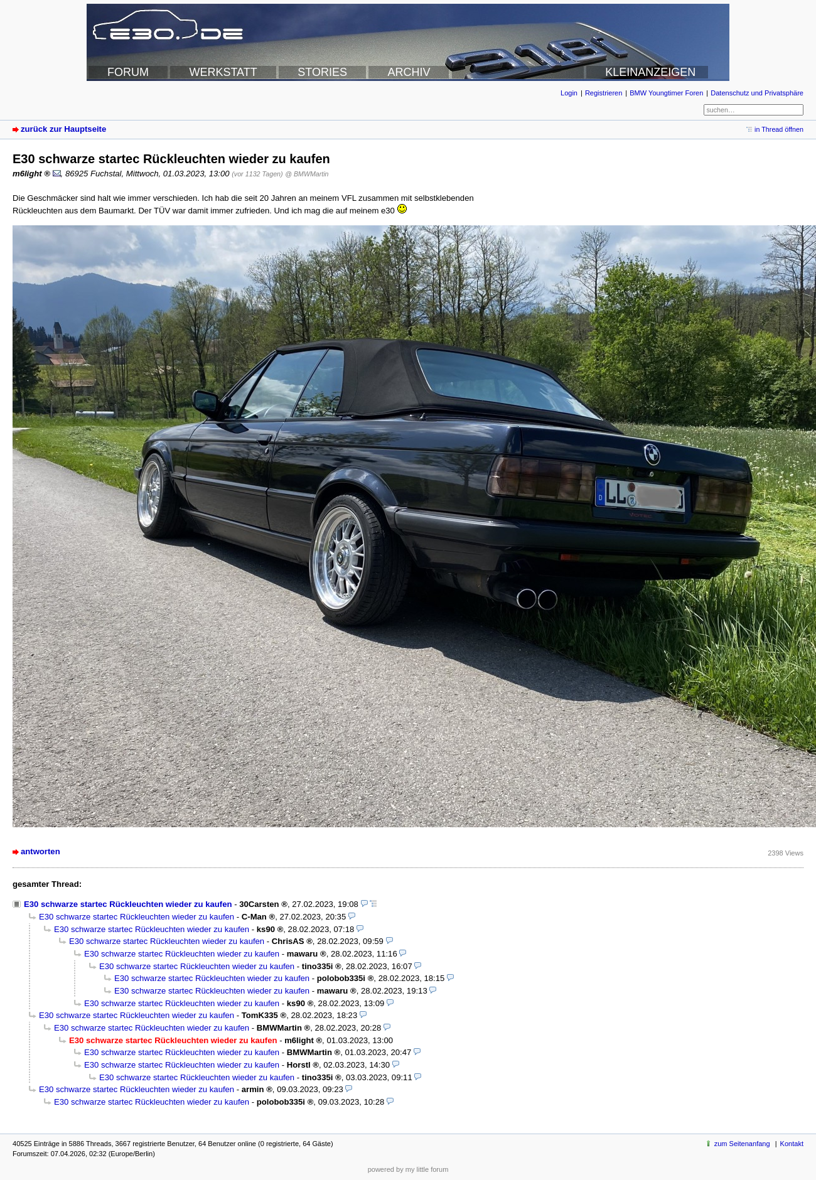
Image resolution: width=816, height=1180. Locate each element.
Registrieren (603, 93)
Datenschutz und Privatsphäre (757, 93)
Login (569, 93)
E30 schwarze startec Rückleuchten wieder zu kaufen (128, 904)
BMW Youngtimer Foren (666, 93)
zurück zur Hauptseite (63, 129)
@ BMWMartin (306, 174)
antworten (40, 851)
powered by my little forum (408, 1169)
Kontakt (791, 1143)
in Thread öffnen (778, 129)
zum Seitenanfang (742, 1143)
